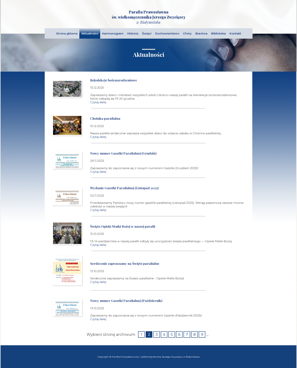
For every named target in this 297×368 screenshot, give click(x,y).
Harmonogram (112, 33)
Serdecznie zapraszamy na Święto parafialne (124, 263)
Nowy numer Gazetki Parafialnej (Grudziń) (123, 153)
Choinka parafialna (105, 118)
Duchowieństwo (167, 33)
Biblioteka (218, 33)
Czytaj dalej (98, 102)
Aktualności (89, 33)
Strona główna (66, 33)
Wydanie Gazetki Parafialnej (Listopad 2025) (124, 188)
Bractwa (201, 33)
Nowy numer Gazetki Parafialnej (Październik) (126, 300)
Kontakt (235, 33)
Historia (132, 33)
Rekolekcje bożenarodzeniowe (113, 80)
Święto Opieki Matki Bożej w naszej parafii (122, 226)
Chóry (187, 33)
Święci (146, 33)
